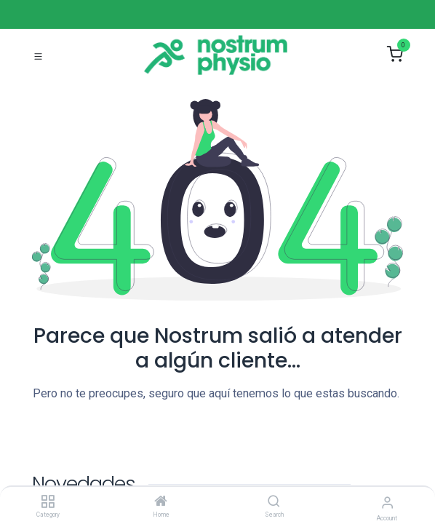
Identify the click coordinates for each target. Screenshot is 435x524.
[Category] (48, 502)
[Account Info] (387, 502)
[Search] (274, 502)
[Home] (160, 502)
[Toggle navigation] (38, 55)
